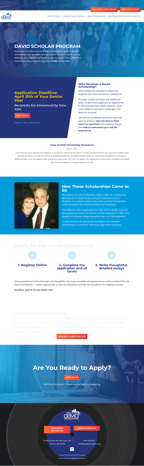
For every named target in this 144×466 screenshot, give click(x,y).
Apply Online (22, 116)
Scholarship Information (57, 429)
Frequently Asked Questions (72, 336)
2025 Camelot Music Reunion (119, 16)
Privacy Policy (63, 458)
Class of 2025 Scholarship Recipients (72, 145)
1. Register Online (32, 265)
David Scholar (54, 16)
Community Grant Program (73, 16)
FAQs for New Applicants (27, 122)
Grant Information (87, 428)
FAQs (83, 384)
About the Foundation (96, 16)
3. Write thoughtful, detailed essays (111, 266)
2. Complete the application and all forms (72, 268)
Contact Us (135, 16)
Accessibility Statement (77, 458)
